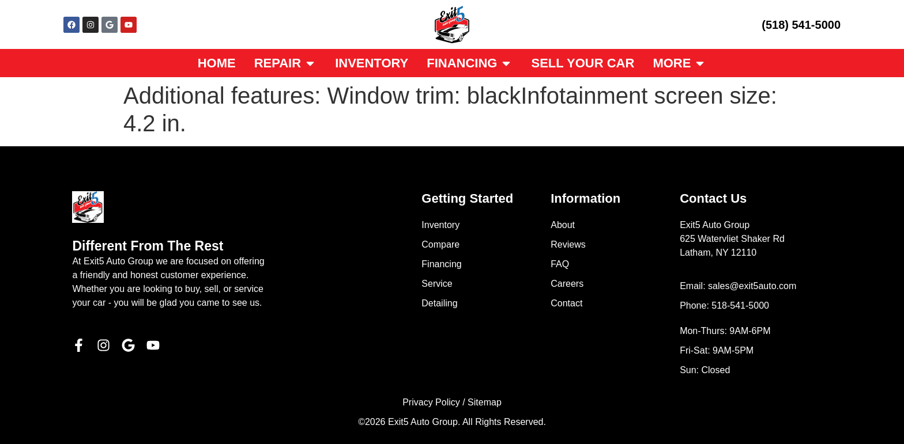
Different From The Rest (147, 245)
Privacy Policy (431, 402)
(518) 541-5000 (801, 24)
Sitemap (485, 402)
